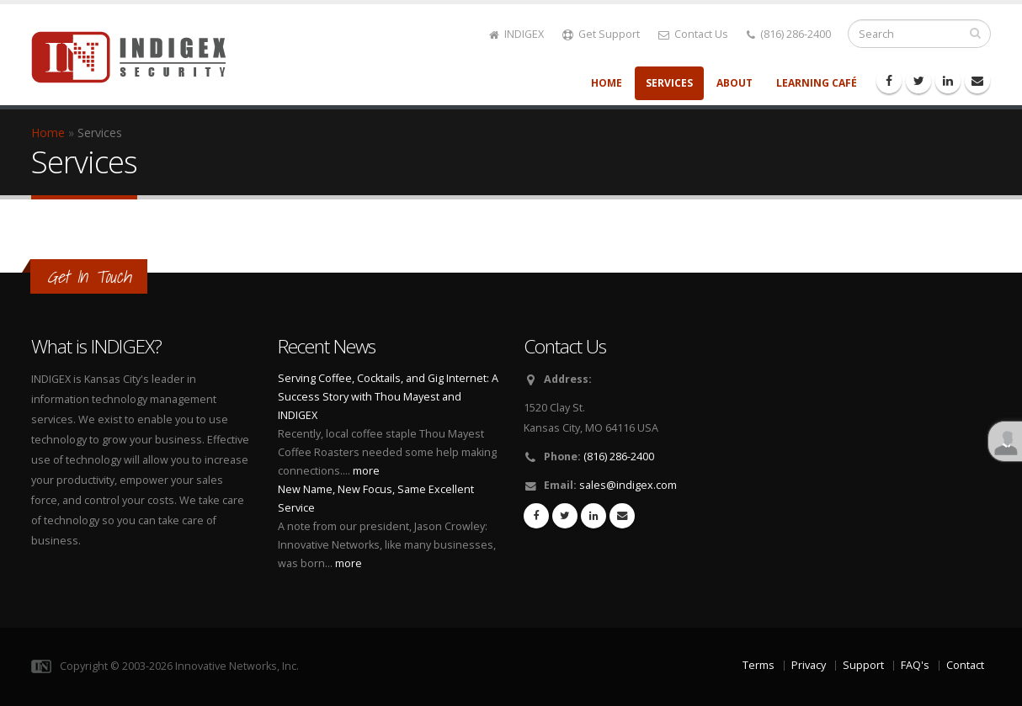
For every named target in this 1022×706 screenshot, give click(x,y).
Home (606, 83)
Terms (758, 665)
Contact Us (693, 34)
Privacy (808, 665)
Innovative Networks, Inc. (237, 666)
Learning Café (816, 83)
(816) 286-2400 (789, 34)
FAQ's (915, 665)
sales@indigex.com (628, 485)
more (366, 471)
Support (863, 665)
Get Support (601, 34)
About (734, 83)
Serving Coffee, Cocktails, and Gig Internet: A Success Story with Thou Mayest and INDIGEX (388, 396)
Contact (965, 665)
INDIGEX (516, 34)
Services (669, 83)
